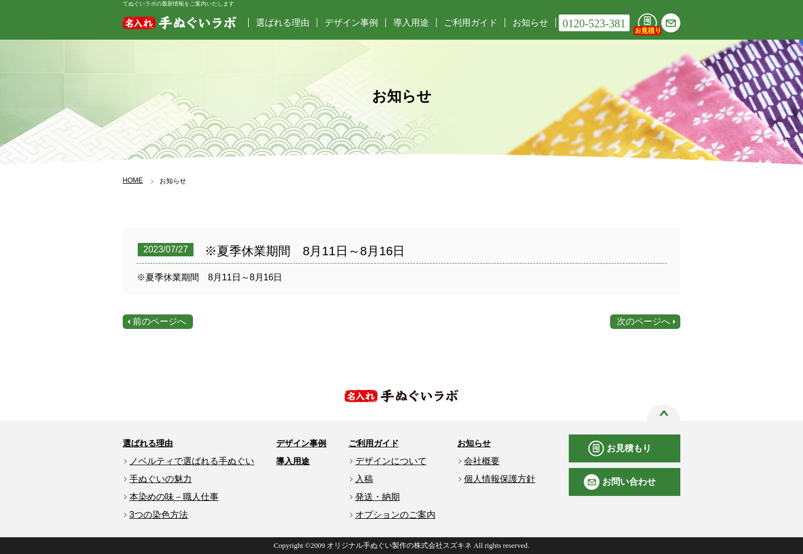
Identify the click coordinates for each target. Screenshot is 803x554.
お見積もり (629, 448)
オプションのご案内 (395, 514)
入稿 (364, 479)
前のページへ (159, 321)
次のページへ (643, 321)
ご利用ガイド (470, 22)
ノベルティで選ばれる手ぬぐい (191, 461)
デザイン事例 (351, 22)
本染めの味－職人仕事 (174, 497)
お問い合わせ (629, 481)
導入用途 (411, 22)
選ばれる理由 (282, 22)
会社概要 (482, 461)
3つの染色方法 (158, 514)
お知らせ (530, 22)
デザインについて (391, 461)
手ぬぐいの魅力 (160, 479)
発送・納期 (377, 497)
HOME (133, 180)
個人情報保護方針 (499, 479)
